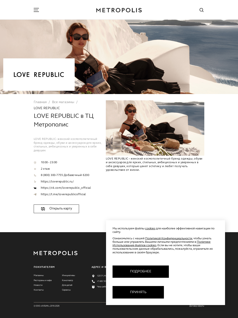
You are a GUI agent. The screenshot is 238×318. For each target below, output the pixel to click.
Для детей (67, 285)
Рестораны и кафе (43, 280)
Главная (40, 102)
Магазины (39, 275)
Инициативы (68, 275)
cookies (150, 228)
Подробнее (140, 271)
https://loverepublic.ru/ (57, 181)
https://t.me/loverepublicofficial (63, 194)
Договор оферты (196, 306)
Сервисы (66, 290)
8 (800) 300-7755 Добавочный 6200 (65, 175)
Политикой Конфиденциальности (168, 238)
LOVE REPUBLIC (47, 108)
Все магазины (63, 102)
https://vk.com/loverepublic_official (66, 188)
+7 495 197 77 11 (104, 281)
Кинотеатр (67, 280)
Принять (138, 292)
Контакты (39, 290)
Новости (38, 285)
